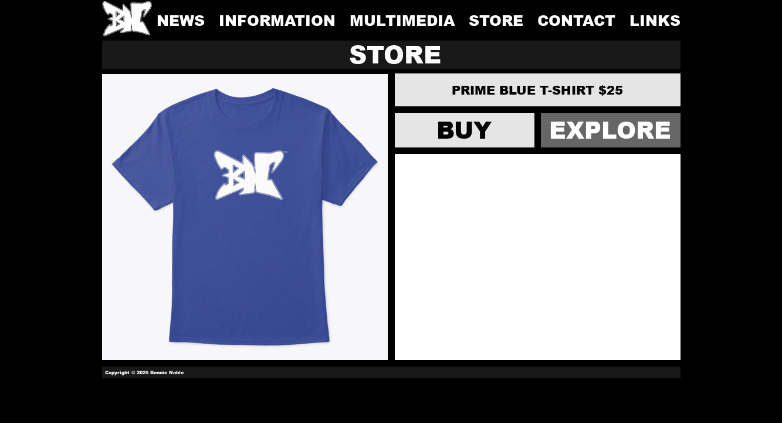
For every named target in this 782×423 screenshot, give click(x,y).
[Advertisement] (538, 256)
